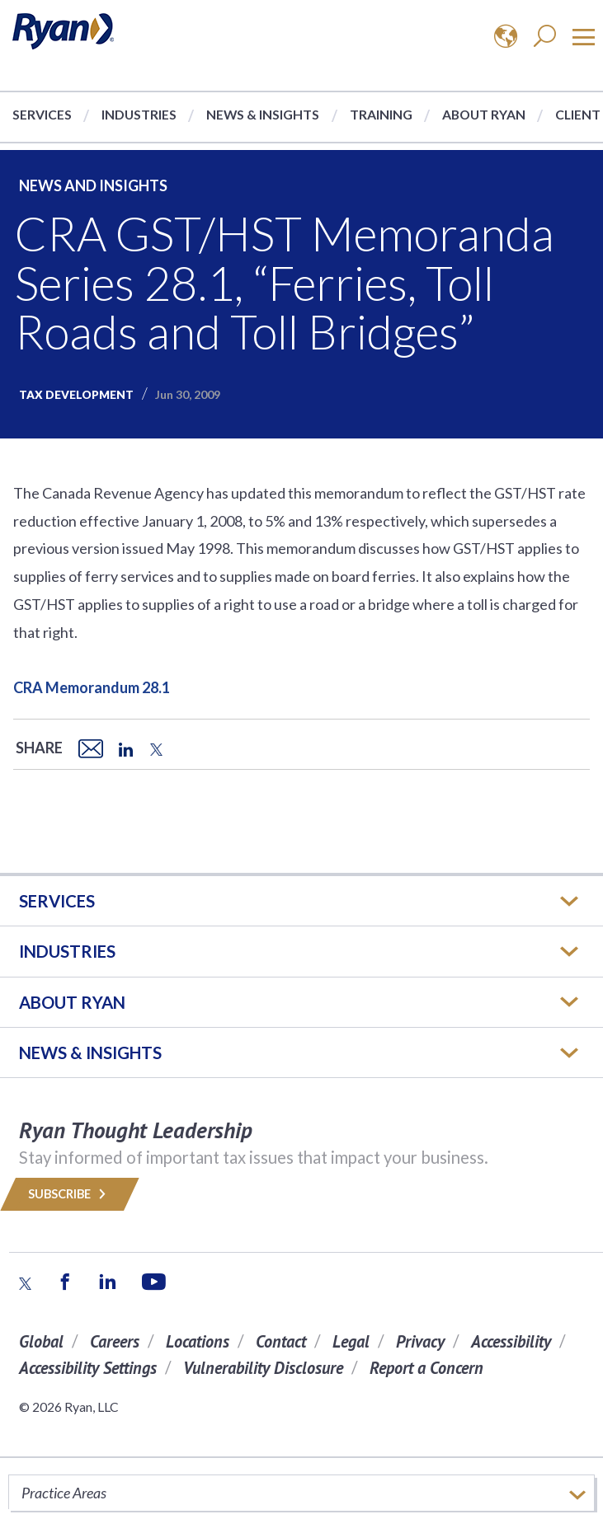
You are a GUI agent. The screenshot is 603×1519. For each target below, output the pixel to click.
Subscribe (69, 1194)
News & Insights (262, 114)
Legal (351, 1341)
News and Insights (93, 185)
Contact (281, 1341)
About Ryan (483, 114)
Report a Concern (426, 1368)
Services (42, 114)
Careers (114, 1341)
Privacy (420, 1341)
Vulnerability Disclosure (263, 1368)
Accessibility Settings (88, 1368)
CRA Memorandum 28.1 (91, 687)
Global (41, 1341)
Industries (139, 114)
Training (381, 114)
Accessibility (511, 1341)
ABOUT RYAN (72, 1002)
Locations (197, 1341)
